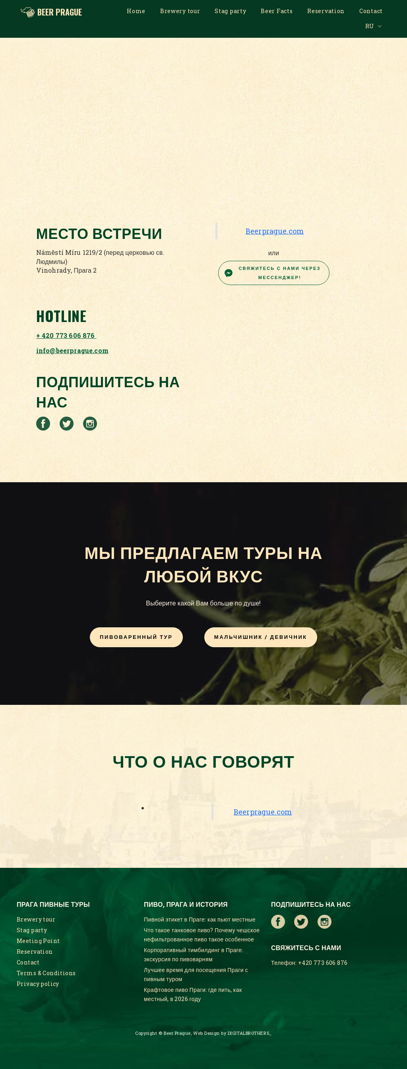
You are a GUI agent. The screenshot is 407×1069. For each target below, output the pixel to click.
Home (136, 11)
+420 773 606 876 (323, 962)
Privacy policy (38, 984)
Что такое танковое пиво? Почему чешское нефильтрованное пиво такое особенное (202, 934)
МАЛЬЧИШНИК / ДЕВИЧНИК (260, 636)
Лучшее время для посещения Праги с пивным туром (196, 974)
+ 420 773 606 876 (66, 335)
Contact (371, 11)
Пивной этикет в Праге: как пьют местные (200, 919)
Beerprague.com (275, 231)
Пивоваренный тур (136, 636)
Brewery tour (180, 11)
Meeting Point (38, 941)
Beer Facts (277, 11)
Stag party (230, 11)
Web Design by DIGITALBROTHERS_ (232, 1033)
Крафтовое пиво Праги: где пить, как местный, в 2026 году (193, 994)
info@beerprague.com (72, 350)
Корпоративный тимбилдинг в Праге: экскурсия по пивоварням (193, 954)
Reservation (326, 11)
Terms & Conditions (46, 973)
